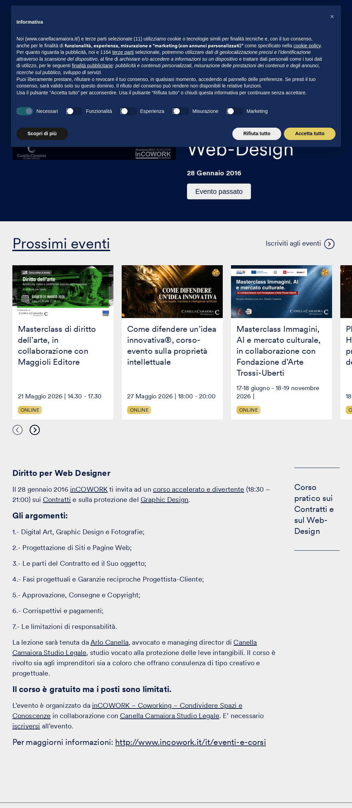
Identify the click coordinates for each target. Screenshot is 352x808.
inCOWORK (89, 489)
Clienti (177, 19)
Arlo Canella (109, 642)
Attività (146, 19)
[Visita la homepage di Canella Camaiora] (70, 19)
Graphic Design (164, 499)
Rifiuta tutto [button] (257, 789)
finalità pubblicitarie (92, 721)
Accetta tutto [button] (309, 789)
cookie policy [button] (307, 701)
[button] (332, 672)
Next (35, 430)
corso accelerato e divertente (198, 489)
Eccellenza (242, 19)
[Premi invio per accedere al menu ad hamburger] (328, 18)
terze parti (123, 708)
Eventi (206, 19)
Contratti (57, 499)
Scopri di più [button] (42, 789)
